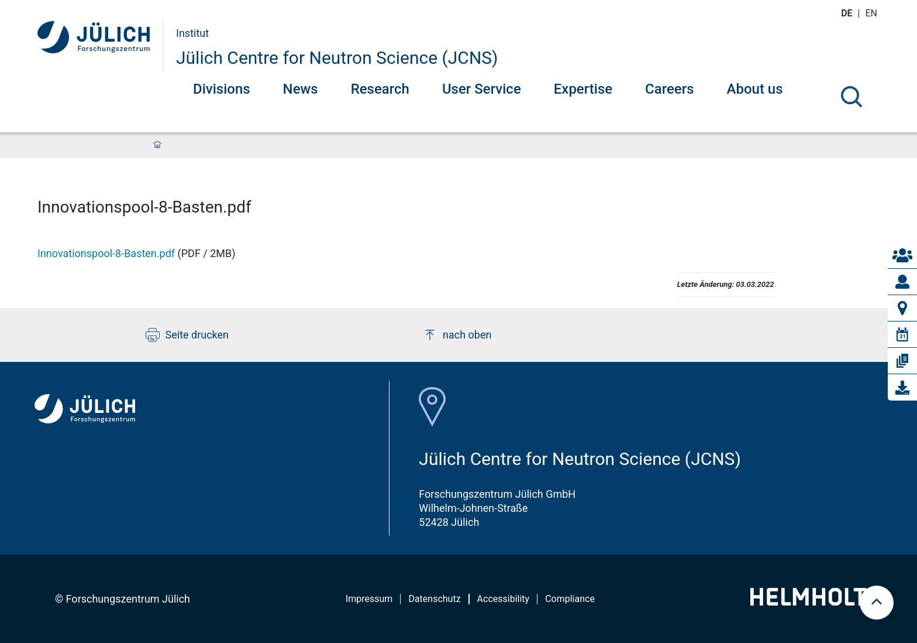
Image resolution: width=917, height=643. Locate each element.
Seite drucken (187, 335)
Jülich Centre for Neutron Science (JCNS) (337, 57)
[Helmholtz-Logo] (815, 602)
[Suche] (851, 96)
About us (755, 89)
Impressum (369, 598)
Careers (669, 89)
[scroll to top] (877, 603)
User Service (481, 89)
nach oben (457, 335)
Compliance (570, 598)
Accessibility (503, 598)
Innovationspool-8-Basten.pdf (106, 253)
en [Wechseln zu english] (873, 13)
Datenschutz (434, 598)
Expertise (583, 89)
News (300, 89)
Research (380, 89)
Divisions (221, 89)
